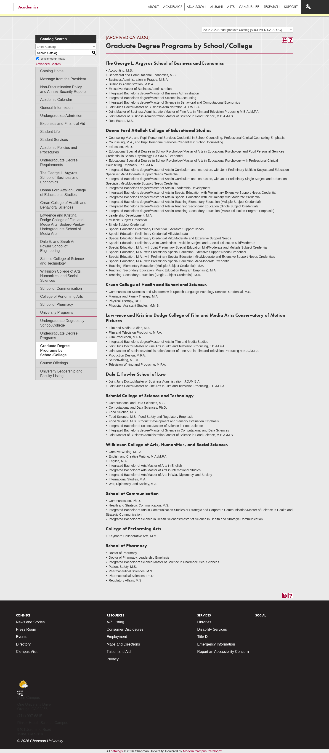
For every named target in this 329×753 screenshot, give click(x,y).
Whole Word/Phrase (53, 58)
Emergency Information (216, 644)
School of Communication (61, 288)
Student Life (50, 132)
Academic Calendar (56, 100)
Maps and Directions (123, 644)
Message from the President (63, 79)
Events (21, 637)
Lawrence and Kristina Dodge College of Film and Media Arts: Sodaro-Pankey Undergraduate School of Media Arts (62, 224)
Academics (28, 7)
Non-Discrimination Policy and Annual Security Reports (63, 89)
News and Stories (30, 622)
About (153, 6)
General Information (56, 108)
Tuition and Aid (119, 652)
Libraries (204, 622)
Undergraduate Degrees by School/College (62, 323)
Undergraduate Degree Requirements (59, 162)
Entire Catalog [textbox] (46, 46)
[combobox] (247, 29)
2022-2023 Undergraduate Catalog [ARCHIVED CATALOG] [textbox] (242, 30)
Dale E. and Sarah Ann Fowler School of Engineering (58, 246)
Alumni (216, 6)
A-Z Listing (115, 622)
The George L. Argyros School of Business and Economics (59, 177)
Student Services (54, 140)
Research (271, 6)
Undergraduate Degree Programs (59, 335)
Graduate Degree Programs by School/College (55, 350)
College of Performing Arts (61, 296)
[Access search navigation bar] (308, 7)
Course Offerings (54, 363)
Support (291, 6)
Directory (23, 644)
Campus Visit (26, 652)
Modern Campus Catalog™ (202, 751)
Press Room (26, 629)
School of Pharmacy (56, 304)
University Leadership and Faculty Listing (61, 373)
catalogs (117, 751)
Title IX (202, 637)
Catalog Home (52, 71)
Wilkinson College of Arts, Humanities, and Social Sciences (61, 275)
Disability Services (212, 629)
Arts (231, 6)
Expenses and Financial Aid (62, 124)
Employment (117, 637)
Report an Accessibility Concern (223, 652)
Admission (196, 6)
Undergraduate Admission (61, 116)
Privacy (113, 659)
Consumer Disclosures (125, 629)
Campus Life (249, 6)
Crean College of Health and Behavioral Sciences (63, 205)
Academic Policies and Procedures (58, 150)
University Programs (56, 312)
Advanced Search (48, 64)
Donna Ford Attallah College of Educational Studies (63, 192)
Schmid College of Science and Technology (62, 261)
